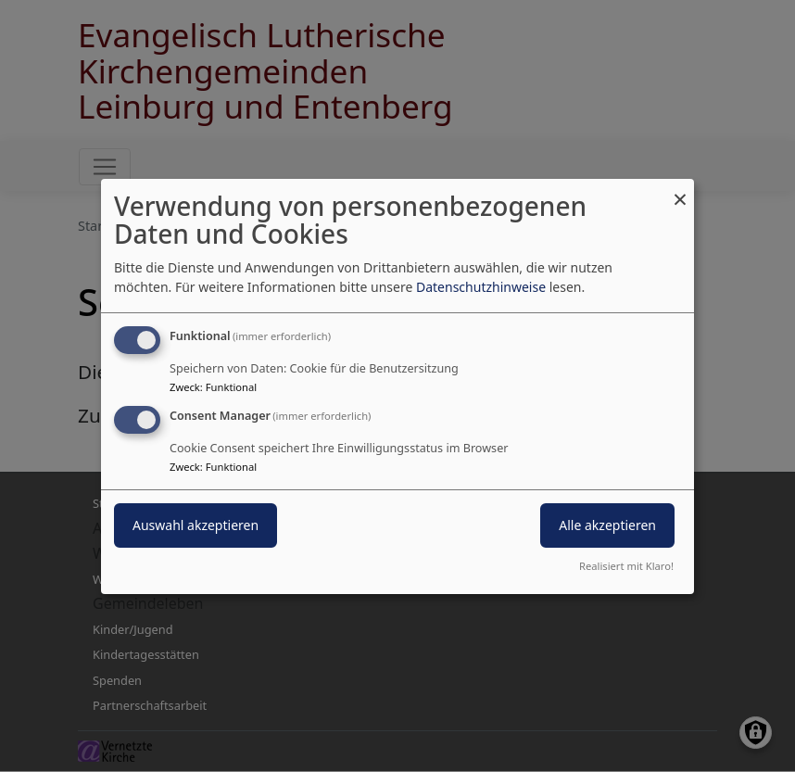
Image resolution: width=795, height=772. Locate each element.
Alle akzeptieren (607, 525)
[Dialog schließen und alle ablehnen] (680, 189)
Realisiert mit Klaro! (626, 566)
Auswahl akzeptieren (195, 525)
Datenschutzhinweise (481, 287)
